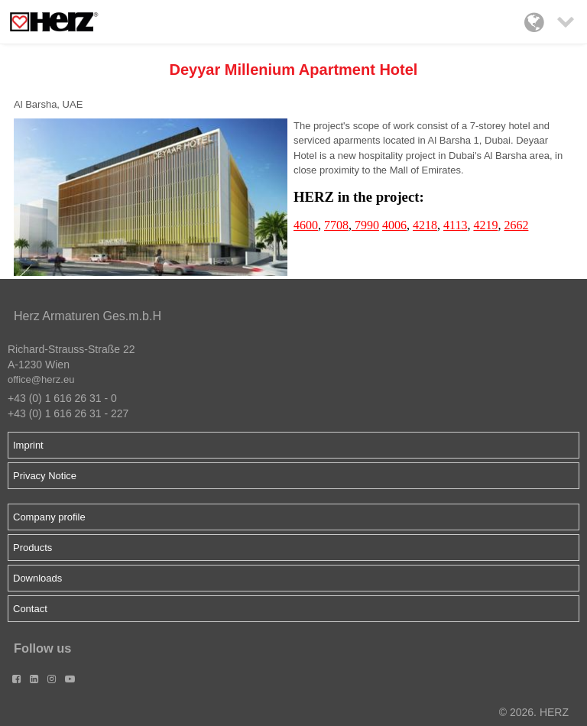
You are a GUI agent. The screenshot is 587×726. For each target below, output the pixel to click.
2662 (516, 225)
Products (32, 547)
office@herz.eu (41, 379)
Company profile (49, 517)
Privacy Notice (44, 475)
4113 (455, 225)
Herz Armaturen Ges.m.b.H (87, 316)
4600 (306, 225)
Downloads (37, 578)
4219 (485, 225)
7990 (365, 225)
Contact (30, 608)
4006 (394, 225)
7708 (336, 225)
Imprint (28, 445)
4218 (425, 225)
